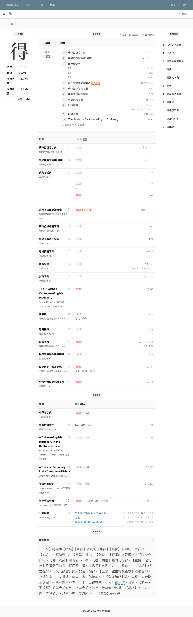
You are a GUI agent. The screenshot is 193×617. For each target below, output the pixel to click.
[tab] (12, 24)
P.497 (150, 484)
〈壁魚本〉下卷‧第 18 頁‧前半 (138, 513)
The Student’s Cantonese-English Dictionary (93, 119)
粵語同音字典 (75, 99)
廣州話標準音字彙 (78, 88)
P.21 (151, 367)
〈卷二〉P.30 (146, 346)
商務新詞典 (74, 63)
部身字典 (73, 113)
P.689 (150, 467)
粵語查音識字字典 (78, 94)
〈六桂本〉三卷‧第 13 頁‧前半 (138, 517)
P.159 (150, 354)
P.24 (150, 100)
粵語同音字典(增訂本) (80, 58)
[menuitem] (173, 44)
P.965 (150, 437)
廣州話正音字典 (77, 52)
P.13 (151, 382)
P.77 (148, 83)
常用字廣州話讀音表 (79, 83)
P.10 (151, 501)
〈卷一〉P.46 (146, 342)
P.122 (150, 412)
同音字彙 (73, 105)
